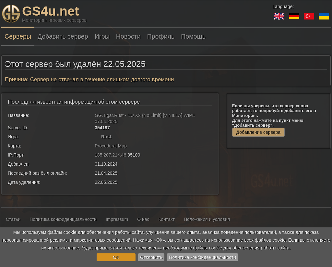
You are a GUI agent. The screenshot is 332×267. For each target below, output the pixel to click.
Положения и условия (207, 219)
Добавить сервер (63, 36)
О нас (143, 219)
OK (116, 257)
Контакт (166, 219)
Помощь (193, 36)
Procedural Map (111, 145)
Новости (128, 36)
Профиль (161, 36)
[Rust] (97, 136)
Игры (102, 36)
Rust (106, 136)
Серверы (18, 36)
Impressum (117, 219)
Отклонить (151, 257)
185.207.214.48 (110, 155)
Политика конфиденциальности (202, 257)
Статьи (13, 219)
